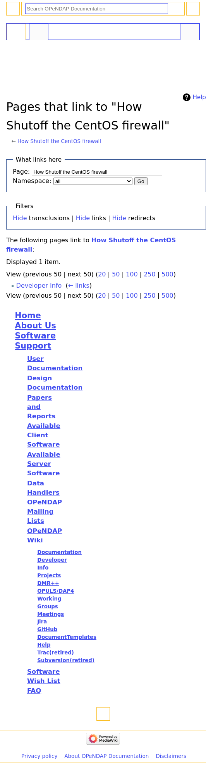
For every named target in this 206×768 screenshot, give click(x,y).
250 (150, 274)
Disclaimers (171, 756)
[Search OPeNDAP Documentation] (96, 8)
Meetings (50, 614)
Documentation (59, 552)
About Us (35, 325)
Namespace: (32, 181)
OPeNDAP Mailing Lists (44, 512)
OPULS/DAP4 (55, 591)
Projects (49, 575)
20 (102, 274)
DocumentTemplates (66, 637)
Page (16, 32)
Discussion (38, 32)
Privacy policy (39, 756)
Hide (20, 218)
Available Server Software (43, 464)
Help (199, 97)
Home (28, 315)
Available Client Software (43, 435)
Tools (189, 32)
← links (78, 285)
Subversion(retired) (65, 660)
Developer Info (39, 285)
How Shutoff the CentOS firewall (59, 141)
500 (167, 274)
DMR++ (48, 583)
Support (33, 345)
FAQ (34, 690)
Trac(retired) (55, 653)
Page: (21, 171)
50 (116, 274)
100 (132, 274)
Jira (42, 622)
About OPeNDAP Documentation (106, 756)
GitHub (47, 629)
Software (35, 335)
